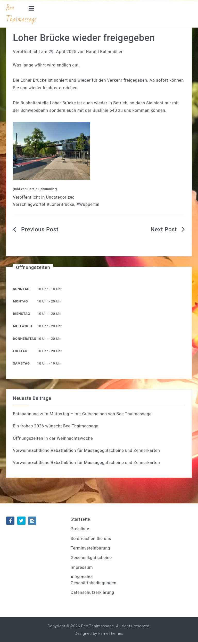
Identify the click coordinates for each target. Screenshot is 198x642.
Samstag (21, 363)
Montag (20, 301)
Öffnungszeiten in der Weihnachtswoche (53, 438)
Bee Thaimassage (21, 14)
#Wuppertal (87, 204)
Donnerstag (24, 339)
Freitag (20, 351)
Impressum (82, 567)
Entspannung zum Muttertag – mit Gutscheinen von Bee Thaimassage (82, 413)
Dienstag (21, 314)
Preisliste (80, 528)
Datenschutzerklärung (92, 592)
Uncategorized (60, 197)
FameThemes (110, 633)
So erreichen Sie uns (91, 538)
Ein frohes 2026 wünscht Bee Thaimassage (55, 426)
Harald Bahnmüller (104, 51)
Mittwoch (22, 326)
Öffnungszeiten (33, 267)
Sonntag (21, 289)
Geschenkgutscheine (91, 557)
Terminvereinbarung (90, 548)
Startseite (80, 519)
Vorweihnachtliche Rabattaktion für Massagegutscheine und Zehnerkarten (86, 450)
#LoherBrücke (60, 204)
